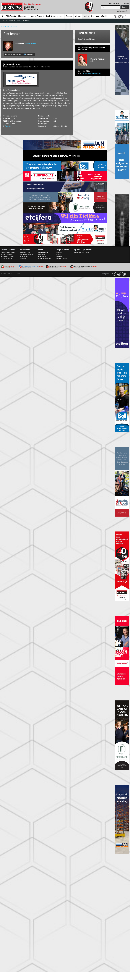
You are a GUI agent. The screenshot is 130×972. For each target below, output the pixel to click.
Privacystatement (62, 258)
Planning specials (6, 258)
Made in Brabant (37, 16)
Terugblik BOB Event (26, 254)
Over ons (95, 16)
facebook (114, 274)
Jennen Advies (30, 43)
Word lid (104, 16)
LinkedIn (28, 54)
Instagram (119, 274)
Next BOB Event (25, 253)
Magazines (22, 16)
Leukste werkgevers (54, 16)
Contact (59, 254)
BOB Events (11, 16)
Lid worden (41, 254)
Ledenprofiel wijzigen (44, 258)
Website (8, 126)
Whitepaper (23, 258)
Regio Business (21, 7)
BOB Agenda (24, 256)
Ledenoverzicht (43, 253)
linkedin (124, 274)
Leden (86, 16)
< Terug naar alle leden (8, 26)
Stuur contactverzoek (13, 54)
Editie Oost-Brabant (7, 254)
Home (3, 16)
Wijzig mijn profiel (114, 3)
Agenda (69, 16)
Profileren (126, 3)
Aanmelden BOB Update (81, 253)
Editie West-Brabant (7, 256)
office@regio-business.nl (92, 74)
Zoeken (124, 7)
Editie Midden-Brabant (8, 253)
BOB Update (42, 256)
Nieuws (78, 16)
